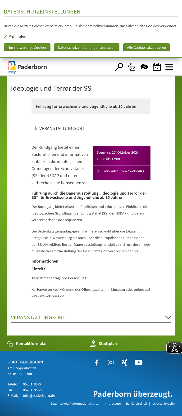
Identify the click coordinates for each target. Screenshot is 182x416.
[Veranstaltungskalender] (156, 67)
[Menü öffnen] (169, 67)
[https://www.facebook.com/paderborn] (96, 362)
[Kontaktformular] (131, 67)
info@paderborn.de (38, 395)
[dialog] (91, 29)
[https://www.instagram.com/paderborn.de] (110, 362)
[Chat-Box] (144, 67)
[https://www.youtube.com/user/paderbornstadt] (138, 362)
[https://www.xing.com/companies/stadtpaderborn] (124, 362)
